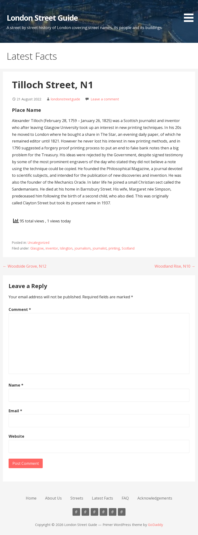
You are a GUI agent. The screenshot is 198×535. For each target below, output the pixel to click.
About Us (53, 498)
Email (15, 410)
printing (114, 248)
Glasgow (37, 248)
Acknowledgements (154, 498)
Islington (66, 248)
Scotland (128, 248)
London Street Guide (42, 18)
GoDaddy (155, 524)
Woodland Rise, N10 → (175, 266)
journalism (82, 248)
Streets (76, 498)
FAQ (125, 498)
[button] (190, 12)
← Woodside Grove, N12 (24, 266)
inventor (52, 248)
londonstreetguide (65, 99)
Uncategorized (38, 242)
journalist (100, 248)
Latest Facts (102, 498)
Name (16, 385)
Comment (20, 309)
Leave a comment (105, 99)
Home (31, 498)
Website (16, 436)
